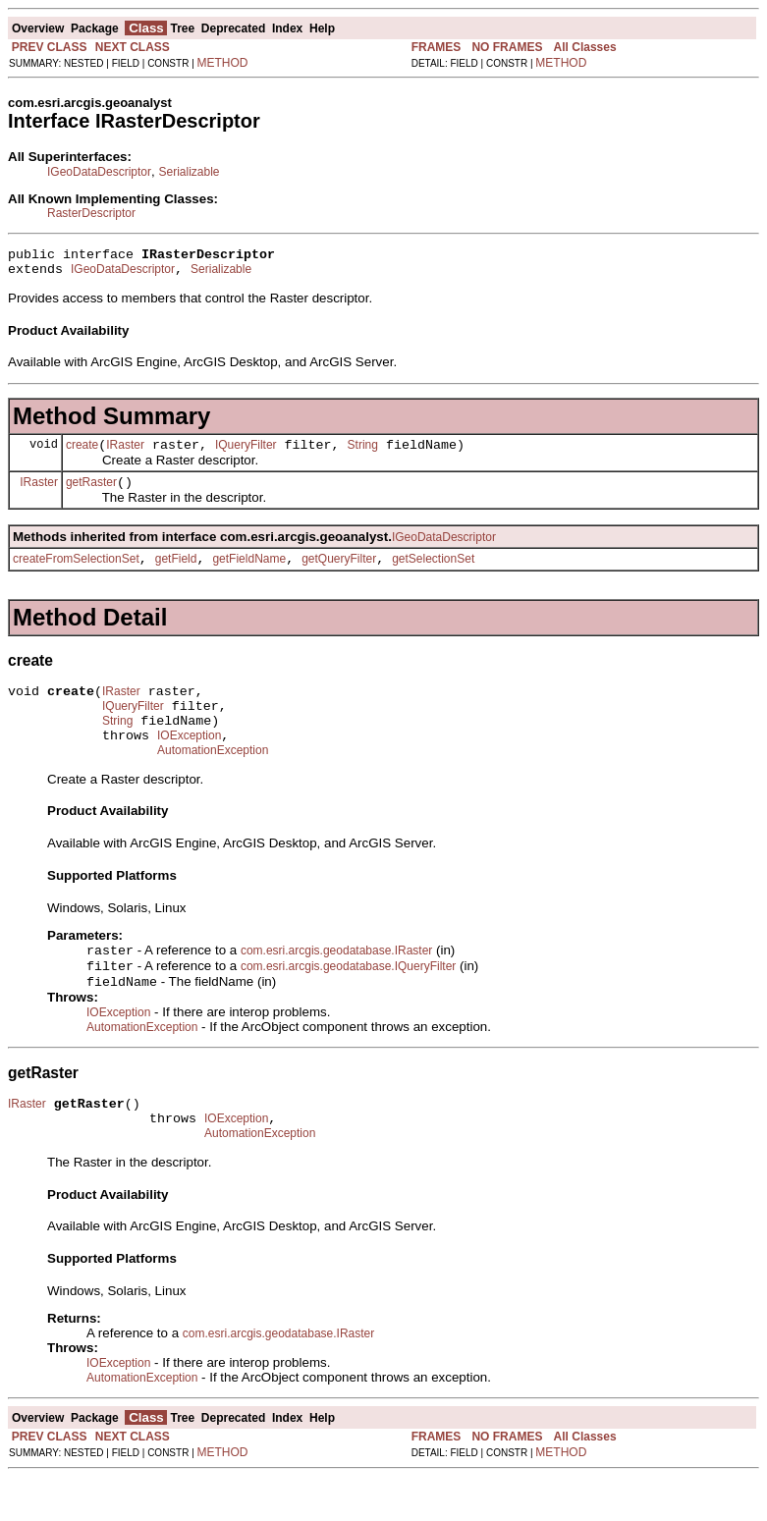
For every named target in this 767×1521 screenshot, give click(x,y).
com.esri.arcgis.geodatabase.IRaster (336, 982)
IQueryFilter (246, 454)
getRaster (91, 494)
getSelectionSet (433, 573)
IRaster (125, 454)
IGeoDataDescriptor (99, 172)
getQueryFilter (338, 573)
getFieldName (249, 573)
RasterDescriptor (91, 213)
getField (176, 573)
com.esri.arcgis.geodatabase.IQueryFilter (348, 999)
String (363, 454)
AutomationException (212, 780)
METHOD (222, 63)
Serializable (188, 172)
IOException (189, 762)
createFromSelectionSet (76, 573)
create (82, 454)
